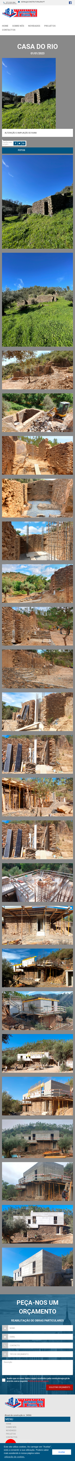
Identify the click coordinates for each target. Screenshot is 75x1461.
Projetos (50, 26)
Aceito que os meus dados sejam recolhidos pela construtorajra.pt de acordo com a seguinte (38, 1379)
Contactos (8, 30)
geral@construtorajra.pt (33, 2)
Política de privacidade (38, 1381)
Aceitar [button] (61, 1452)
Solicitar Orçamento (59, 1387)
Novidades (34, 26)
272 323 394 (10, 2)
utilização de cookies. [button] (14, 1457)
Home (5, 26)
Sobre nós (18, 26)
